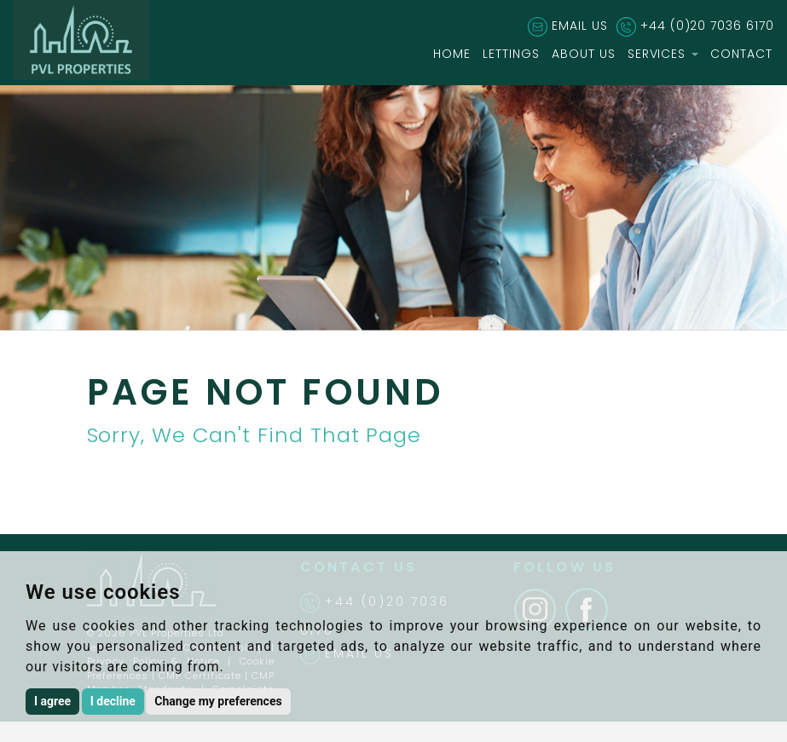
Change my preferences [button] (217, 701)
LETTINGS (511, 53)
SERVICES (663, 53)
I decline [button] (113, 701)
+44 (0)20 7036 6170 (707, 25)
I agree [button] (52, 701)
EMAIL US (580, 25)
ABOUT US (584, 53)
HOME (452, 53)
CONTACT (741, 53)
